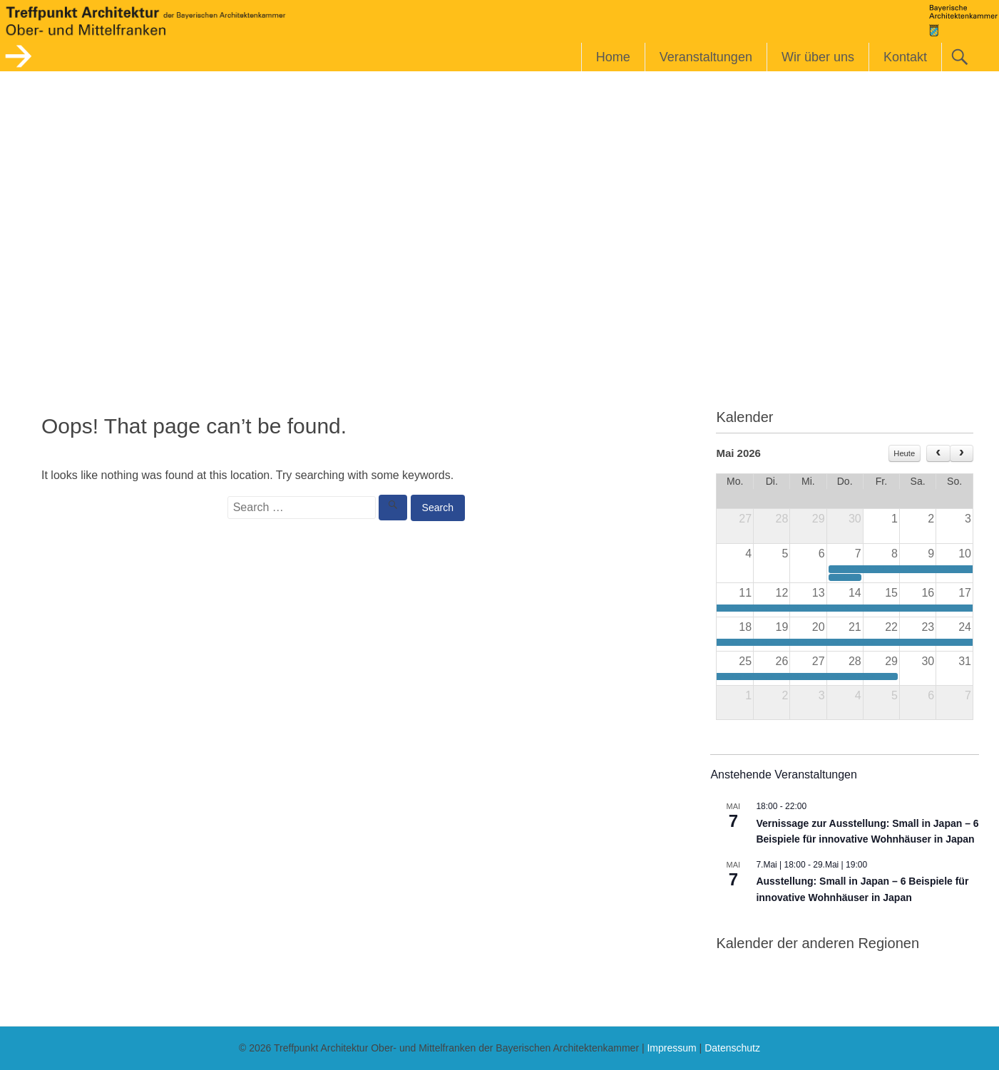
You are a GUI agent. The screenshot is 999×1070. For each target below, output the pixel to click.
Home (613, 57)
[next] (961, 453)
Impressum (671, 1048)
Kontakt (905, 57)
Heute (904, 453)
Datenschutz (732, 1048)
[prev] (938, 453)
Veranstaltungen (706, 57)
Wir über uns (818, 57)
